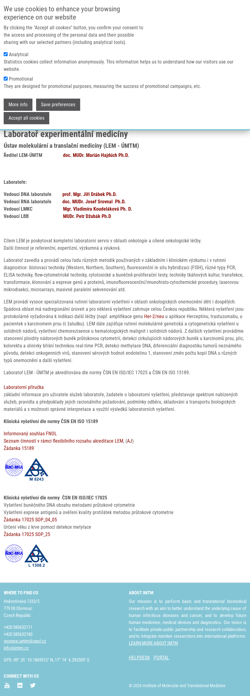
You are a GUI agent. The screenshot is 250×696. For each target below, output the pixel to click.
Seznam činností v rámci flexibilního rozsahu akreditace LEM (63, 441)
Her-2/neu (154, 316)
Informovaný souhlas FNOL (30, 434)
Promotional (21, 76)
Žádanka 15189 (19, 448)
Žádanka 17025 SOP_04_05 (30, 520)
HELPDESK (139, 658)
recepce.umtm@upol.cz (25, 641)
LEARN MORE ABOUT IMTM (153, 643)
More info (18, 102)
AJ (129, 441)
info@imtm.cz (16, 648)
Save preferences (58, 102)
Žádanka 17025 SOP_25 (27, 534)
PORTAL (161, 658)
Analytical (18, 52)
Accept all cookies (26, 115)
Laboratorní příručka (24, 387)
